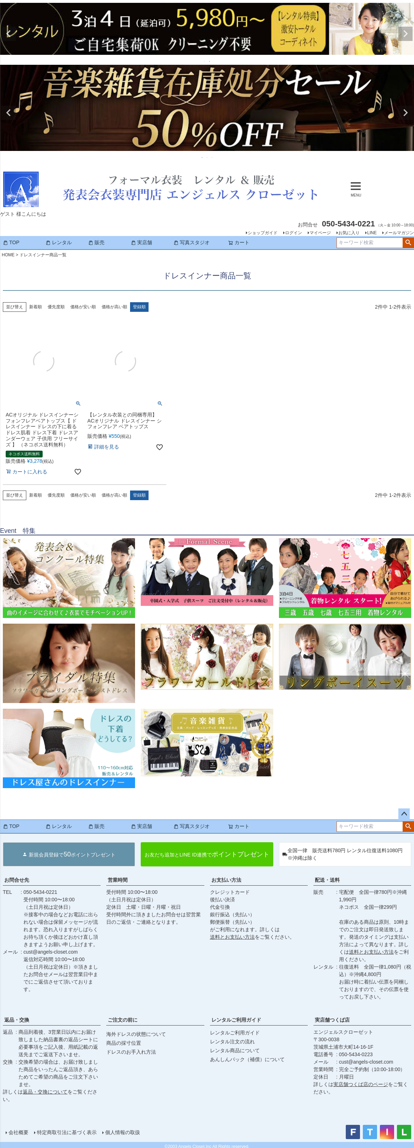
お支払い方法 (226, 880)
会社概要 (18, 1132)
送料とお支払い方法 (232, 937)
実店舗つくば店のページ (360, 1084)
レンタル (58, 242)
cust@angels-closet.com (50, 952)
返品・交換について (45, 1092)
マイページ (320, 232)
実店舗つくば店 (332, 1020)
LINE (372, 232)
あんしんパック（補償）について (247, 1059)
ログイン (293, 232)
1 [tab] (205, 61)
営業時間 (118, 880)
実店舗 (141, 242)
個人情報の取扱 (122, 1132)
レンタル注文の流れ (232, 1041)
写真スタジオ (191, 242)
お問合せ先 (16, 880)
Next (405, 34)
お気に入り (349, 232)
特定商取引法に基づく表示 (67, 1132)
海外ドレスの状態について (136, 1034)
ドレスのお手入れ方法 (131, 1052)
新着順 (35, 306)
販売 (96, 242)
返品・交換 (16, 1020)
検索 (408, 243)
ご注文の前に (123, 1020)
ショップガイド (263, 232)
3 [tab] (212, 157)
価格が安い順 (83, 306)
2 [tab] (210, 61)
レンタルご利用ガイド (236, 1020)
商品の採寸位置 (123, 1043)
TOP (11, 242)
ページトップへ (404, 814)
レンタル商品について (235, 1050)
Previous (8, 34)
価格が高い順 (114, 306)
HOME (8, 254)
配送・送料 (327, 880)
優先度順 (56, 306)
